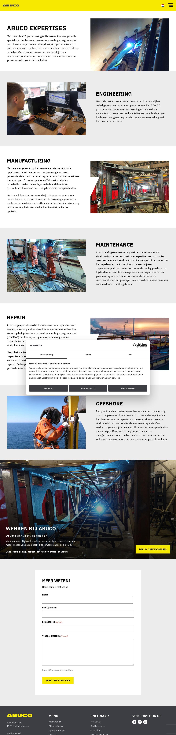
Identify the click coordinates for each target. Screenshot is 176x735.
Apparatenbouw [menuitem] (57, 733)
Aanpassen (88, 388)
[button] (170, 5)
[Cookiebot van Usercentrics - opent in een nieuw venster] (135, 345)
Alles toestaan (128, 388)
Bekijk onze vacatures (151, 552)
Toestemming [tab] (46, 354)
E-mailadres (53, 624)
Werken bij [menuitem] (96, 724)
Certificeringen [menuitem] (98, 729)
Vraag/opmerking (56, 638)
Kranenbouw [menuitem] (55, 724)
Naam (46, 597)
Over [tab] (129, 354)
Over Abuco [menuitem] (96, 733)
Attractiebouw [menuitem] (56, 729)
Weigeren (48, 388)
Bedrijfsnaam (50, 610)
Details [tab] (88, 354)
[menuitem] (162, 5)
